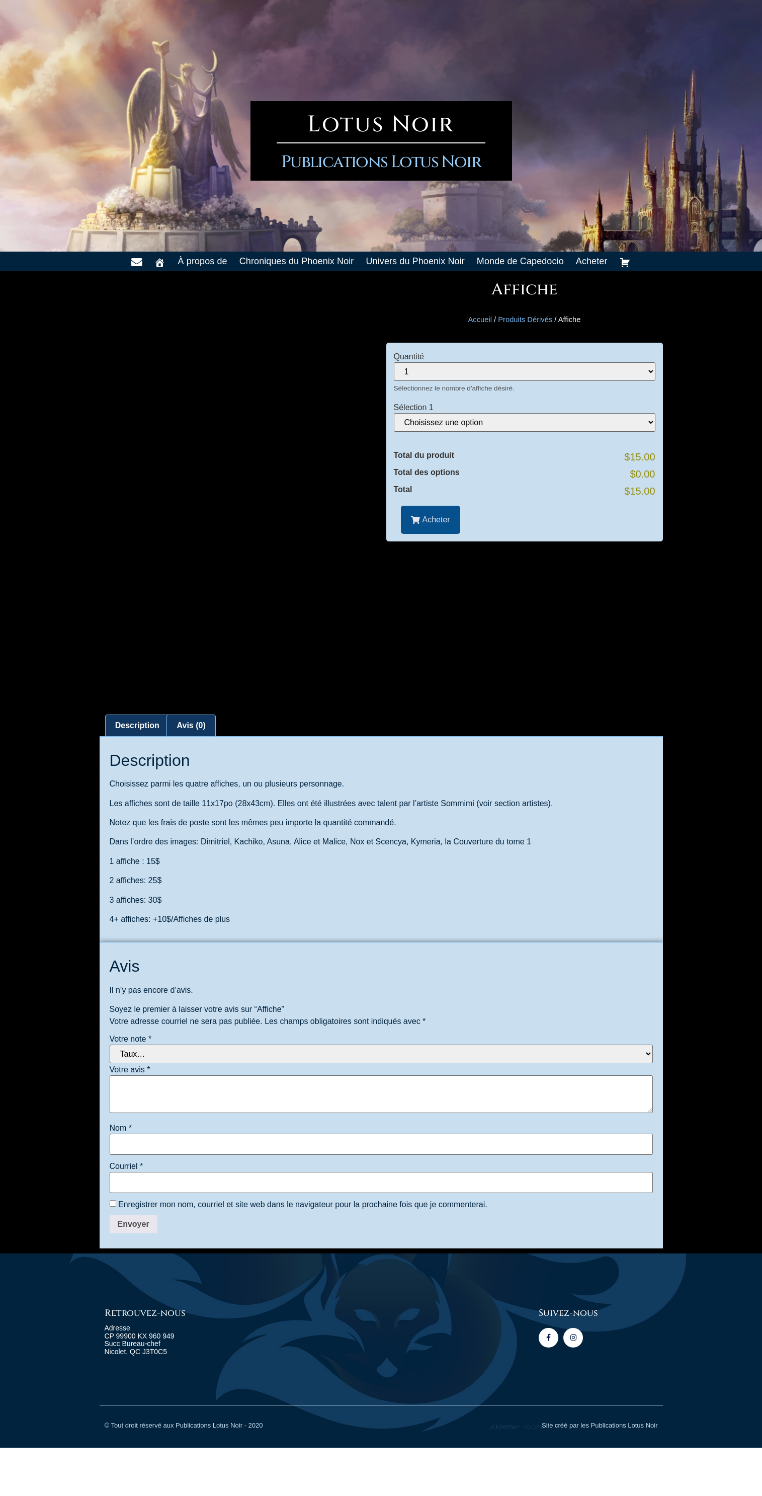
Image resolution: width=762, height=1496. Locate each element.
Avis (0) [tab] (191, 773)
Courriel (126, 1215)
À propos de (202, 261)
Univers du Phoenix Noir (415, 261)
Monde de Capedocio (520, 261)
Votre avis (130, 1118)
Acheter (592, 261)
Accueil (480, 320)
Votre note (131, 1087)
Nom (121, 1176)
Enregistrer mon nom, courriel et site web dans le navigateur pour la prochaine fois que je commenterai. (302, 1253)
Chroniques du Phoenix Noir (296, 261)
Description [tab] (137, 773)
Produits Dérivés (525, 320)
